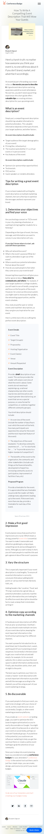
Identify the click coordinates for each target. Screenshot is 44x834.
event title (23, 538)
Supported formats (35, 827)
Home (4, 827)
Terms (24, 828)
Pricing (15, 827)
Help (7, 828)
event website (23, 717)
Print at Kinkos (15, 828)
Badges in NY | (21, 830)
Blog (9, 827)
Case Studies (23, 827)
